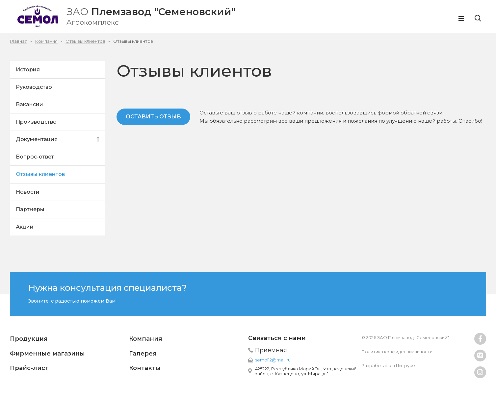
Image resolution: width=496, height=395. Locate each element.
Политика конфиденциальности (396, 351)
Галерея (143, 353)
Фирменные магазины (47, 353)
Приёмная (271, 350)
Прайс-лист (29, 368)
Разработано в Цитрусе (388, 365)
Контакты (145, 368)
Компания (145, 338)
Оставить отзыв (153, 116)
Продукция (29, 338)
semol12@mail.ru (273, 359)
